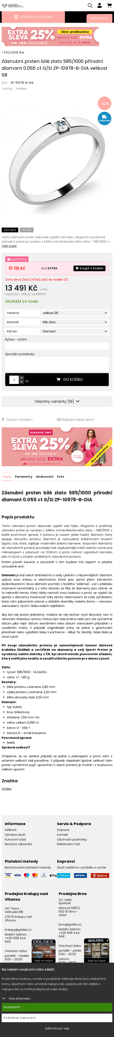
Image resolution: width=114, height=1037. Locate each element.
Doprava (63, 830)
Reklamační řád (68, 844)
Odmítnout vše (57, 1028)
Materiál (13, 322)
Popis (7, 476)
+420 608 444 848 (69, 934)
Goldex (21, 88)
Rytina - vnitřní (16, 340)
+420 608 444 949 (15, 939)
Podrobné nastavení (20, 1018)
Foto (60, 476)
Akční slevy (99, 18)
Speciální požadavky (20, 354)
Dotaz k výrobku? (17, 419)
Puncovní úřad (15, 839)
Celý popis (9, 246)
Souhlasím (12, 1007)
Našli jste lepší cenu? (75, 419)
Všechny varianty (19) (57, 401)
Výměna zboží (15, 834)
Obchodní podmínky (72, 839)
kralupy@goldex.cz (18, 930)
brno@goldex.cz (70, 924)
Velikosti (10, 830)
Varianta (13, 313)
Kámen (12, 331)
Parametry (23, 476)
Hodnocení (44, 476)
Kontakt (62, 834)
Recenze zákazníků (18, 844)
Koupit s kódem (89, 268)
